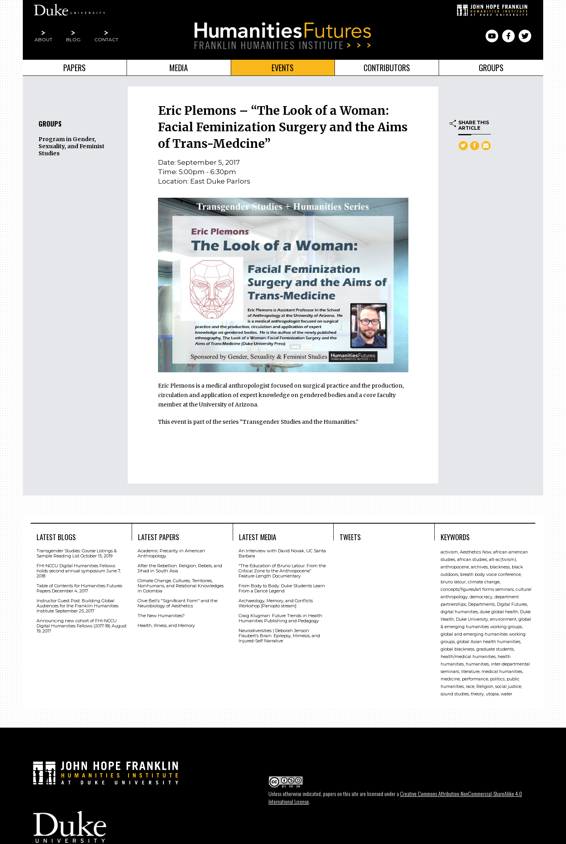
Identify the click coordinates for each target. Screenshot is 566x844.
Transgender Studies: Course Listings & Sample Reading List (77, 551)
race (470, 684)
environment (503, 617)
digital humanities (459, 609)
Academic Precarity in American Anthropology (171, 551)
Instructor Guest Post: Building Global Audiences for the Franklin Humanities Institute (77, 604)
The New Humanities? (161, 613)
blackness (500, 565)
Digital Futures (512, 602)
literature (470, 669)
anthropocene (455, 565)
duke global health (499, 609)
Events (283, 68)
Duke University (472, 617)
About (43, 39)
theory (477, 692)
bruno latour (453, 580)
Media (178, 68)
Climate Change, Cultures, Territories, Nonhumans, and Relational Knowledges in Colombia (181, 584)
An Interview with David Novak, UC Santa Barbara (282, 551)
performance (475, 677)
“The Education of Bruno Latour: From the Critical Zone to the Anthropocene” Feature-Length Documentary (282, 569)
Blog (73, 39)
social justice (508, 684)
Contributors (387, 68)
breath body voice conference (490, 572)
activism (449, 550)
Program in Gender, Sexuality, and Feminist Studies (72, 146)
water (506, 692)
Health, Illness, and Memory (166, 623)
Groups (491, 68)
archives (479, 565)
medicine (450, 677)
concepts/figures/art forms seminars (477, 587)
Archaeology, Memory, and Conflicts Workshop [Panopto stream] (276, 601)
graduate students (495, 647)
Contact (106, 39)
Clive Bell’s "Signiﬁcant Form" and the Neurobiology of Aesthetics (177, 601)
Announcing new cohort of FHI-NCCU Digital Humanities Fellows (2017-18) (77, 621)
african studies (472, 557)
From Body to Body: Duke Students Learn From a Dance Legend (282, 586)
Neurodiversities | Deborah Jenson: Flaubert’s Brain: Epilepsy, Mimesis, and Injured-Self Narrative (279, 634)
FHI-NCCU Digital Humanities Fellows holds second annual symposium (76, 566)
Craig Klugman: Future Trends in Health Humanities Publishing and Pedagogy (280, 616)
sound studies (455, 692)
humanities (477, 662)
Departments (481, 602)
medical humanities (501, 669)
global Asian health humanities (488, 639)
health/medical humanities (468, 654)
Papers (74, 68)
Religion (484, 684)
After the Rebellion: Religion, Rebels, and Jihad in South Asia (180, 566)
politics (497, 677)
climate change (484, 580)
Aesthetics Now (475, 550)
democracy (481, 595)
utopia (492, 692)
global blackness (457, 647)
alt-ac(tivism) (502, 557)
